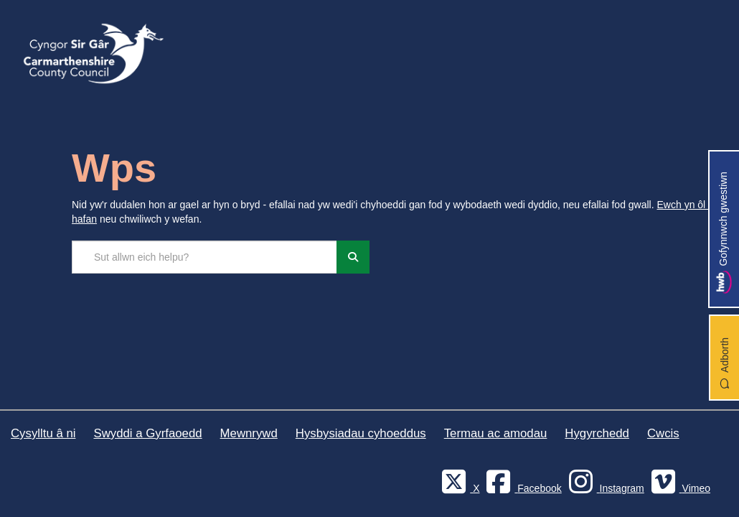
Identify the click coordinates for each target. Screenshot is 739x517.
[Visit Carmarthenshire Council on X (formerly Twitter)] (458, 488)
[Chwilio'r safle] (204, 257)
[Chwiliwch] (353, 257)
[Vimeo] (678, 488)
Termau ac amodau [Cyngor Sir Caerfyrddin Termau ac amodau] (495, 433)
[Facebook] (521, 488)
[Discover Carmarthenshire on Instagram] (604, 488)
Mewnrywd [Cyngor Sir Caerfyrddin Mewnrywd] (249, 433)
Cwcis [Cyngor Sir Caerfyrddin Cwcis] (663, 433)
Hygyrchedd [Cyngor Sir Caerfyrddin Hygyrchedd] (597, 433)
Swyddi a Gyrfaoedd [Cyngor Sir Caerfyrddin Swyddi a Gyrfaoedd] (147, 433)
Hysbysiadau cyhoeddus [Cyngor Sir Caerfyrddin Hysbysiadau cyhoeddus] (361, 433)
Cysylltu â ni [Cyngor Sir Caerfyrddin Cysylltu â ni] (43, 433)
